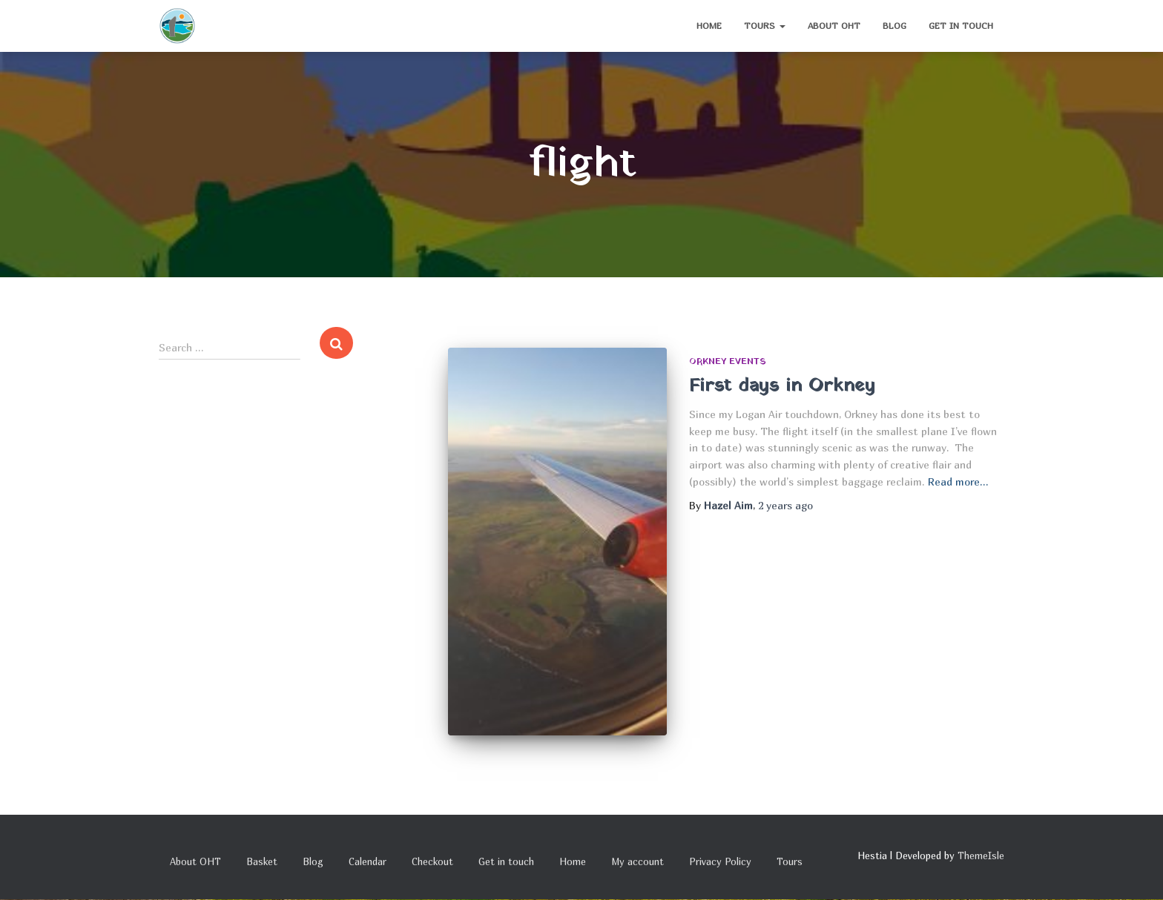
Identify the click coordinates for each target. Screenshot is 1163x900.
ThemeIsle (981, 855)
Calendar (367, 861)
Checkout (432, 861)
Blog (894, 25)
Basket (261, 861)
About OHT (834, 25)
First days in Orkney (782, 386)
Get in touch (961, 25)
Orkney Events (727, 361)
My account (637, 861)
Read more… (958, 481)
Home (709, 25)
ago (785, 505)
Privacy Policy (720, 861)
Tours (764, 25)
